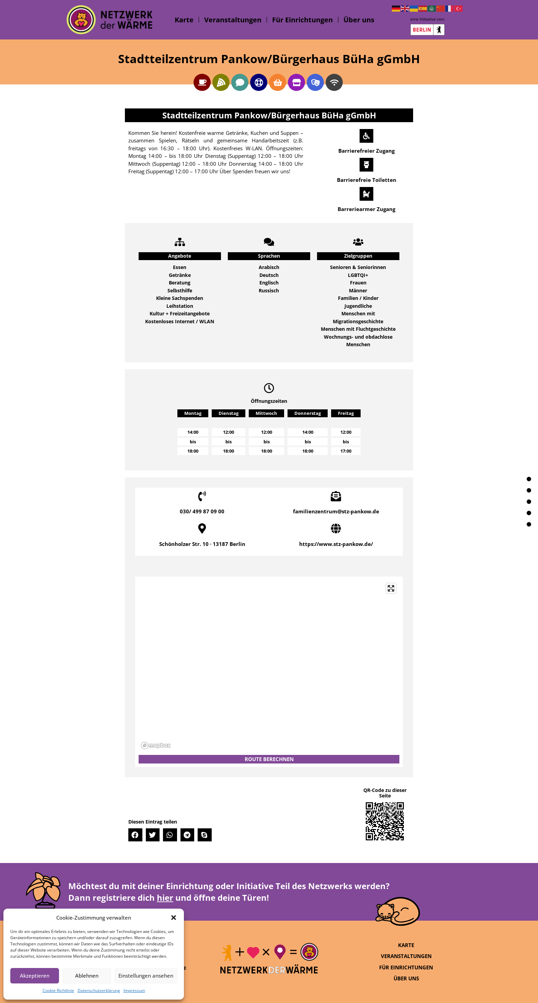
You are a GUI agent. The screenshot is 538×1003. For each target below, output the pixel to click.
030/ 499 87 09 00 (202, 511)
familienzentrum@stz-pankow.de (336, 511)
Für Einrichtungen (302, 19)
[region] (269, 665)
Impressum (134, 990)
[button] (173, 917)
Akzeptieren (34, 975)
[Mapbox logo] (156, 745)
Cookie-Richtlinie (58, 990)
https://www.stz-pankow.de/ (336, 543)
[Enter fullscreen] (391, 588)
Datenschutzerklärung (99, 990)
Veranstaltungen (232, 19)
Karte (184, 19)
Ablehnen (86, 975)
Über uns (358, 19)
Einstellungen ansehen (145, 975)
